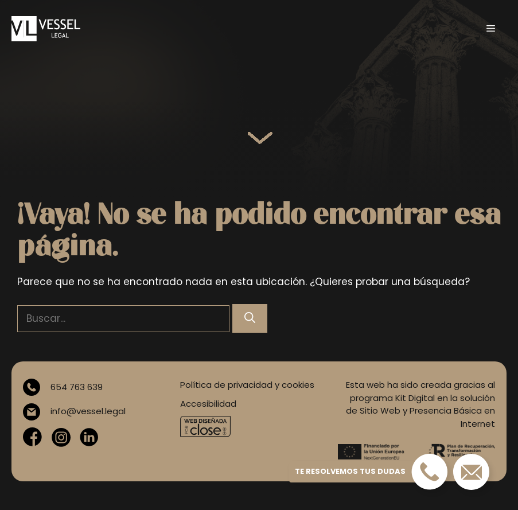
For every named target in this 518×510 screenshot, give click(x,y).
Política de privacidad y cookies (247, 385)
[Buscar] (249, 318)
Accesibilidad (208, 404)
